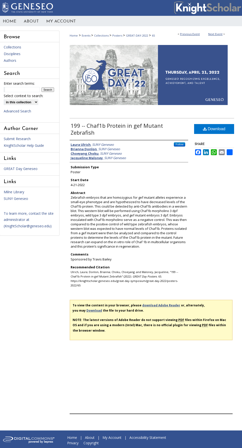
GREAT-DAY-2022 (137, 35)
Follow (179, 144)
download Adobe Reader (161, 305)
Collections (101, 35)
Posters (117, 35)
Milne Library (14, 192)
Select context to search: (23, 95)
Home (74, 35)
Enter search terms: (19, 83)
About (90, 437)
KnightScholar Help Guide (24, 145)
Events (86, 35)
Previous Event (190, 34)
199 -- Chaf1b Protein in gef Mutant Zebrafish (117, 129)
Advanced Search (17, 111)
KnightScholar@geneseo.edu (27, 226)
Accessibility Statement (147, 437)
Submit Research (17, 138)
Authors (10, 60)
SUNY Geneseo (16, 198)
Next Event (215, 34)
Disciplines (12, 53)
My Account (111, 437)
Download (214, 129)
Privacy (73, 443)
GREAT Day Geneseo (21, 168)
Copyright (91, 443)
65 (153, 35)
